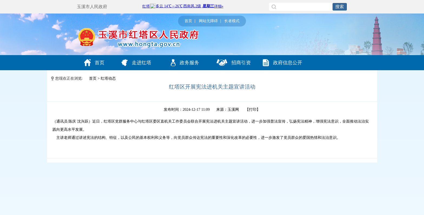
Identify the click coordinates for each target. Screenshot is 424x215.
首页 (188, 21)
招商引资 (233, 62)
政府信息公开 (282, 62)
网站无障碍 (208, 21)
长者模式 (231, 21)
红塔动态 (108, 78)
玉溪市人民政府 (92, 6)
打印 (253, 109)
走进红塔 (136, 62)
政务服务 (185, 62)
